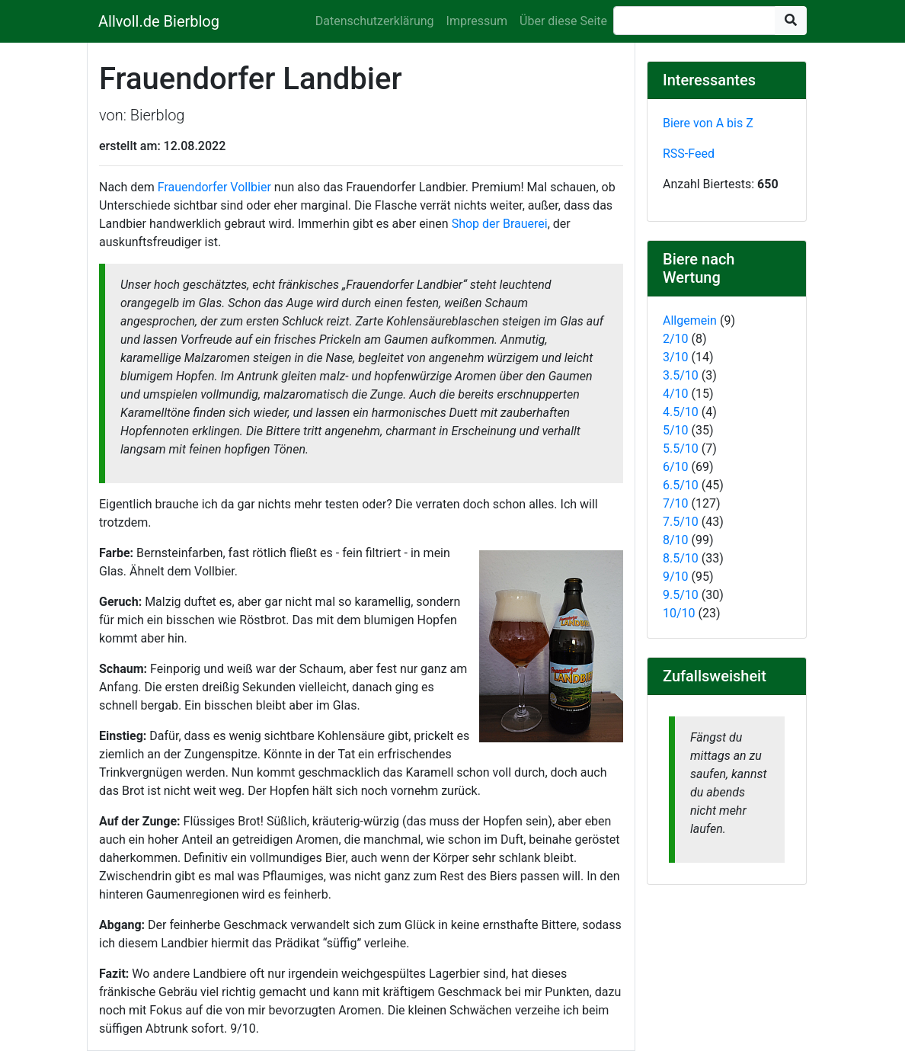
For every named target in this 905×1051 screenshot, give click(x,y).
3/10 (676, 357)
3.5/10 (681, 375)
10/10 (679, 613)
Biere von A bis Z (708, 123)
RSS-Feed (689, 153)
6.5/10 (681, 485)
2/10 (676, 339)
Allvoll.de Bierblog (158, 21)
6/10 (676, 467)
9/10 (676, 576)
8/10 (676, 540)
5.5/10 (681, 448)
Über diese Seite (563, 21)
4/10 (676, 393)
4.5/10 (681, 412)
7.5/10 (681, 521)
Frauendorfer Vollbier (214, 187)
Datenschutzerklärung (374, 21)
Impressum (477, 21)
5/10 (676, 430)
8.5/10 (681, 558)
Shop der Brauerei (500, 223)
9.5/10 (681, 595)
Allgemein (690, 320)
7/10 (676, 503)
